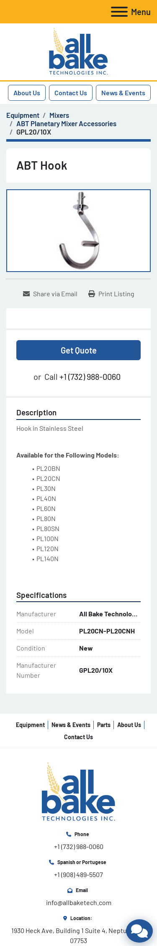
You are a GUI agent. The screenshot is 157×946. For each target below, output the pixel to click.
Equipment (30, 724)
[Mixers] (59, 115)
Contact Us (70, 93)
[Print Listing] (111, 294)
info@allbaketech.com (78, 902)
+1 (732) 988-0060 (90, 376)
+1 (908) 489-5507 (78, 874)
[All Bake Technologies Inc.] (78, 791)
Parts (104, 724)
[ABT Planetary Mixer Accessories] (66, 123)
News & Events (123, 93)
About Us (26, 93)
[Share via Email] (50, 294)
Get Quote (79, 350)
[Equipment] (22, 115)
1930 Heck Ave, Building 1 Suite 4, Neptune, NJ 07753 (79, 935)
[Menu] (119, 12)
